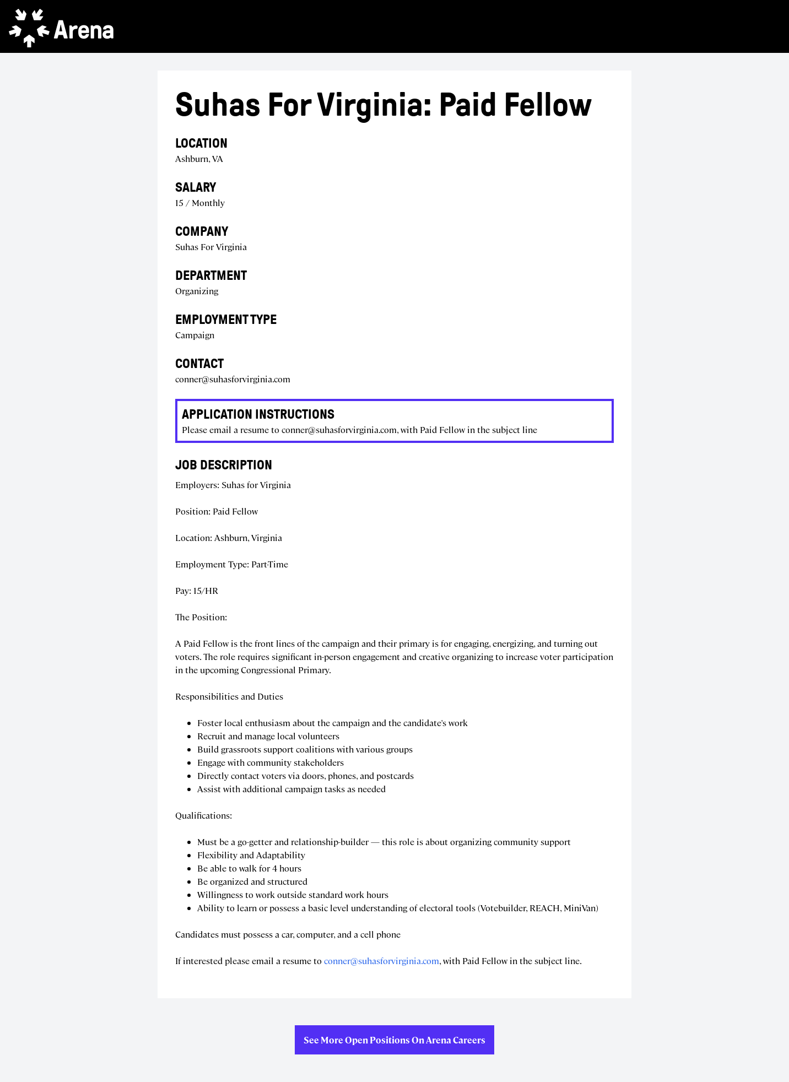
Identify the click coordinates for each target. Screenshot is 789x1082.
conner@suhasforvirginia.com (381, 960)
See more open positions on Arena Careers (394, 1040)
